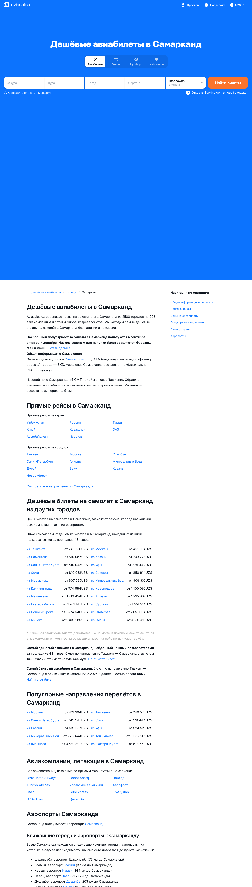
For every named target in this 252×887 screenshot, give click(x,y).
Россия (75, 422)
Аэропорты (178, 336)
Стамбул (119, 454)
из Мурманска (38, 580)
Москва (76, 454)
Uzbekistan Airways (41, 778)
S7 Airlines (35, 799)
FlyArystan (121, 792)
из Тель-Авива (102, 736)
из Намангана (37, 557)
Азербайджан (37, 436)
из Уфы (96, 565)
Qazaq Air (77, 799)
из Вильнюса (36, 744)
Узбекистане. (75, 359)
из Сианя (98, 620)
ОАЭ (116, 429)
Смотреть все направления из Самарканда (60, 486)
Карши (67, 870)
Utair (30, 792)
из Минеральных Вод (107, 580)
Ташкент (33, 454)
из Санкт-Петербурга (43, 565)
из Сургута (99, 604)
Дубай (31, 468)
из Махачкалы (37, 596)
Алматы (76, 461)
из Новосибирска (40, 612)
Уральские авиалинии (86, 785)
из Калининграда (40, 588)
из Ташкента (36, 549)
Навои (67, 876)
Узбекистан (35, 422)
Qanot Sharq (79, 778)
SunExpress (79, 792)
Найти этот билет (101, 659)
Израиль (76, 436)
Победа (118, 778)
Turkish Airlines (38, 785)
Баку (73, 468)
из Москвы (99, 549)
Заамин (69, 865)
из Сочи (33, 573)
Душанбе (73, 881)
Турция (118, 422)
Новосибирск (37, 475)
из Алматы (99, 596)
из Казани (98, 557)
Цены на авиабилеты (184, 315)
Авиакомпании (180, 329)
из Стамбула (100, 612)
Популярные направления (187, 322)
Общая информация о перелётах (192, 302)
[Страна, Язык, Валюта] (238, 4)
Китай (31, 429)
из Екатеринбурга (40, 604)
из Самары (99, 573)
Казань (118, 468)
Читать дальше (58, 348)
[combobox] (24, 83)
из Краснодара (102, 588)
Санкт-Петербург (40, 461)
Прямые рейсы (180, 308)
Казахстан (77, 429)
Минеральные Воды (128, 461)
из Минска (35, 620)
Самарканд (94, 824)
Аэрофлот (120, 785)
